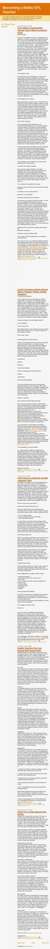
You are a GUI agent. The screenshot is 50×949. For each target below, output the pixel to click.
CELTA (22, 258)
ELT (33, 470)
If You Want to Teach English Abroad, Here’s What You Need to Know (32, 30)
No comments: (34, 257)
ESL (37, 641)
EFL (29, 258)
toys (35, 938)
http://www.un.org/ (23, 444)
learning (40, 641)
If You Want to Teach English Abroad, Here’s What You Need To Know (32, 247)
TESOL (34, 259)
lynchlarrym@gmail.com (27, 256)
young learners (39, 938)
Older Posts (45, 942)
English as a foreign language (38, 258)
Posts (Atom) (29, 946)
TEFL (30, 259)
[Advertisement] (32, 275)
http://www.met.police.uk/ (36, 430)
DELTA (26, 258)
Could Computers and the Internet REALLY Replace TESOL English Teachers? (32, 291)
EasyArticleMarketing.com (24, 802)
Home (33, 942)
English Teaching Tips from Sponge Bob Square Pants (29, 649)
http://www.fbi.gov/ (33, 429)
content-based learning (26, 470)
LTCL (27, 259)
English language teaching (29, 641)
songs (44, 641)
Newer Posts (21, 942)
